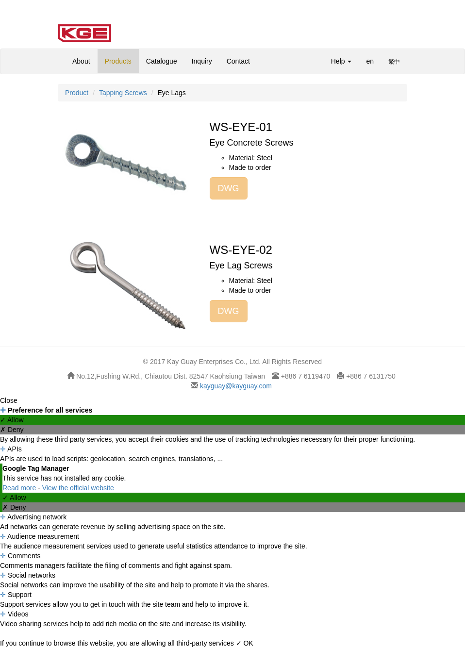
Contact (238, 61)
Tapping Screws (123, 93)
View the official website (78, 488)
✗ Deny (12, 429)
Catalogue (161, 61)
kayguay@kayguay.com (235, 386)
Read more (20, 488)
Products (118, 61)
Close (8, 400)
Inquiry (202, 61)
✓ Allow (12, 420)
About (81, 61)
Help (341, 61)
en (370, 61)
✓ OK (244, 643)
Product (76, 93)
